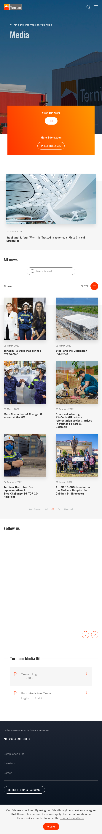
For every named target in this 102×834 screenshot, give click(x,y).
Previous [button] (85, 634)
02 (46, 509)
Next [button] (94, 634)
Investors (9, 763)
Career (8, 772)
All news (8, 286)
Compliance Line (14, 753)
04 (59, 509)
